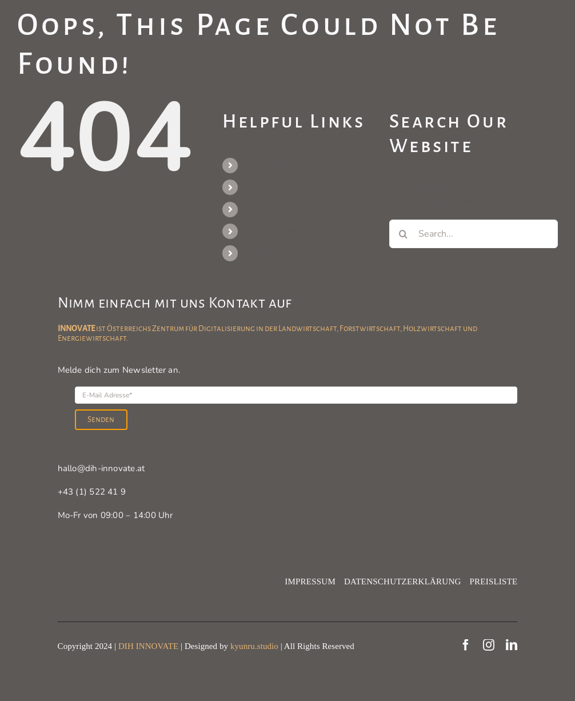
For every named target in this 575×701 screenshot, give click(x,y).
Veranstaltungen (276, 165)
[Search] (403, 234)
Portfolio (260, 209)
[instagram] (488, 645)
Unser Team (268, 187)
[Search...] (473, 234)
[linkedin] (511, 645)
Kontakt (259, 252)
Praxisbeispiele (273, 231)
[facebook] (466, 645)
